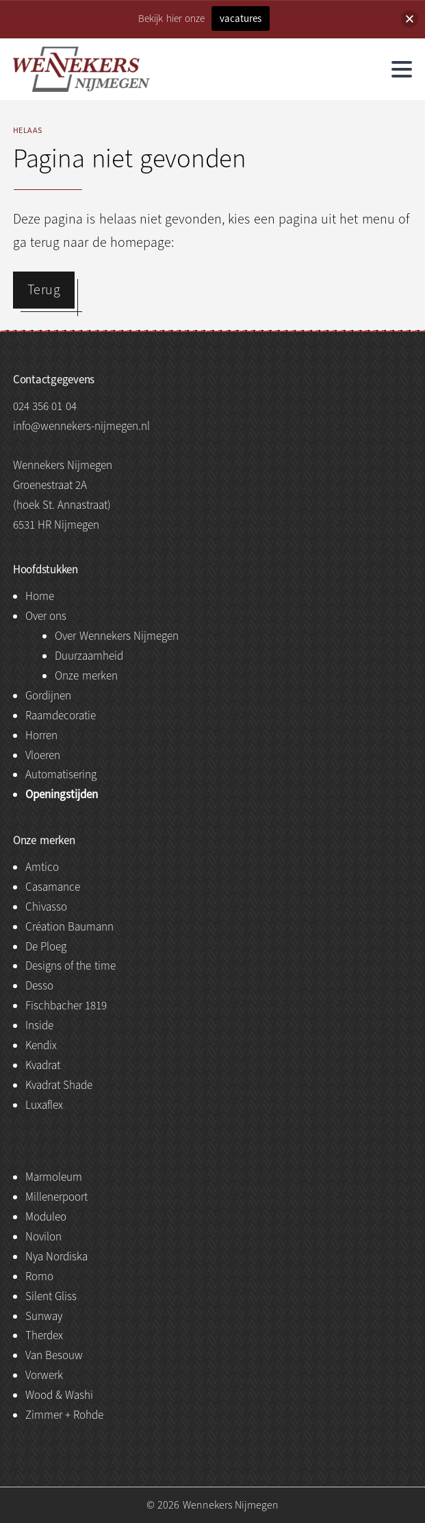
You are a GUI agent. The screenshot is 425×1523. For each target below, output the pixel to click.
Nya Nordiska (56, 1256)
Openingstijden (61, 794)
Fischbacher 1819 (66, 1006)
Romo (39, 1276)
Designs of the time (70, 966)
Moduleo (45, 1217)
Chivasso (46, 907)
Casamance (52, 887)
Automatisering (60, 774)
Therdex (44, 1335)
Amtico (42, 867)
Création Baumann (69, 927)
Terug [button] (44, 289)
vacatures (240, 18)
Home (39, 596)
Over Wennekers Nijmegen (117, 636)
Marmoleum (53, 1177)
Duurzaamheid (89, 656)
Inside (39, 1025)
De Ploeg (45, 947)
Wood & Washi (59, 1395)
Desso (39, 986)
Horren (41, 735)
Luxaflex (44, 1105)
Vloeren (42, 755)
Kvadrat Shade (58, 1085)
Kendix (41, 1045)
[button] (409, 18)
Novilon (43, 1237)
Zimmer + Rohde (64, 1415)
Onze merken (86, 676)
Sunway (43, 1316)
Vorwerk (44, 1375)
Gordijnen (48, 696)
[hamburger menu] (401, 69)
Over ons (45, 616)
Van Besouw (54, 1355)
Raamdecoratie (60, 715)
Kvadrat (42, 1065)
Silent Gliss (51, 1296)
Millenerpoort (56, 1197)
